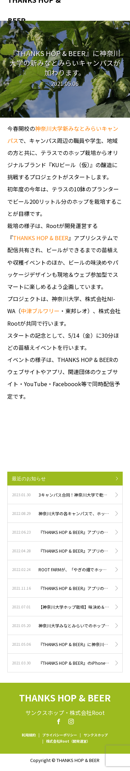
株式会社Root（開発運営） (68, 741)
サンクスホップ (96, 734)
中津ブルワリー (40, 311)
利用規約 (29, 734)
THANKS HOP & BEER (34, 10)
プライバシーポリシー (59, 734)
